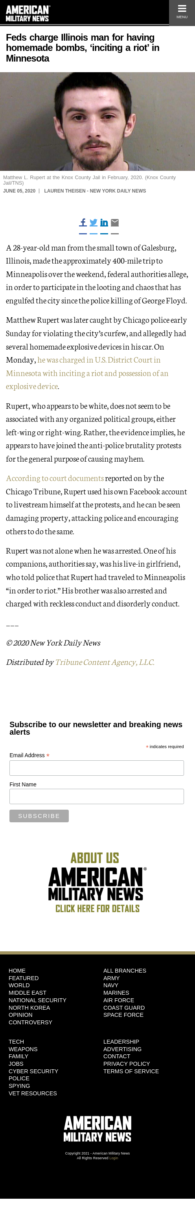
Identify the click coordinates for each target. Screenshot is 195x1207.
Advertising (122, 1049)
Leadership (121, 1042)
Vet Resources (33, 1093)
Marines (116, 993)
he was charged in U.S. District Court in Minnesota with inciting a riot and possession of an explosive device (87, 372)
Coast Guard (124, 1008)
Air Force (118, 1000)
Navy (110, 985)
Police (19, 1078)
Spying (19, 1086)
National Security (37, 1000)
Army (111, 978)
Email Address (29, 755)
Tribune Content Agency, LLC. (104, 661)
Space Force (123, 1015)
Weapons (23, 1049)
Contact (116, 1056)
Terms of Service (131, 1071)
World (19, 985)
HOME (17, 970)
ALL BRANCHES (124, 970)
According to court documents (55, 477)
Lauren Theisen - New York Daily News (95, 191)
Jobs (16, 1064)
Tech (16, 1042)
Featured (24, 978)
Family (18, 1056)
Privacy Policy (126, 1064)
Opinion (21, 1015)
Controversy (30, 1022)
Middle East (27, 993)
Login (113, 1158)
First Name (22, 784)
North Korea (29, 1008)
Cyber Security (33, 1071)
